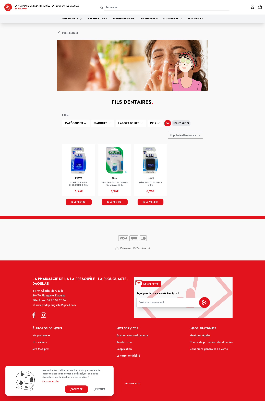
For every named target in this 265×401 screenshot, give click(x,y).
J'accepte (76, 389)
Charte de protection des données (210, 342)
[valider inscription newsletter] (204, 303)
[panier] (260, 6)
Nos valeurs (195, 18)
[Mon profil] (252, 6)
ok (167, 123)
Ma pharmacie (149, 18)
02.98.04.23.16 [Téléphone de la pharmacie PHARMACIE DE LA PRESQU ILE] (56, 301)
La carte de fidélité (128, 356)
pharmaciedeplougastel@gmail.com (54, 305)
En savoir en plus (50, 381)
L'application (124, 349)
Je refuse (100, 389)
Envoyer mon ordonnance (132, 336)
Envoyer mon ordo (124, 18)
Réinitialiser (181, 123)
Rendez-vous (124, 342)
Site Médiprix (41, 349)
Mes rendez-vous (97, 18)
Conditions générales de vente (208, 349)
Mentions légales (199, 336)
